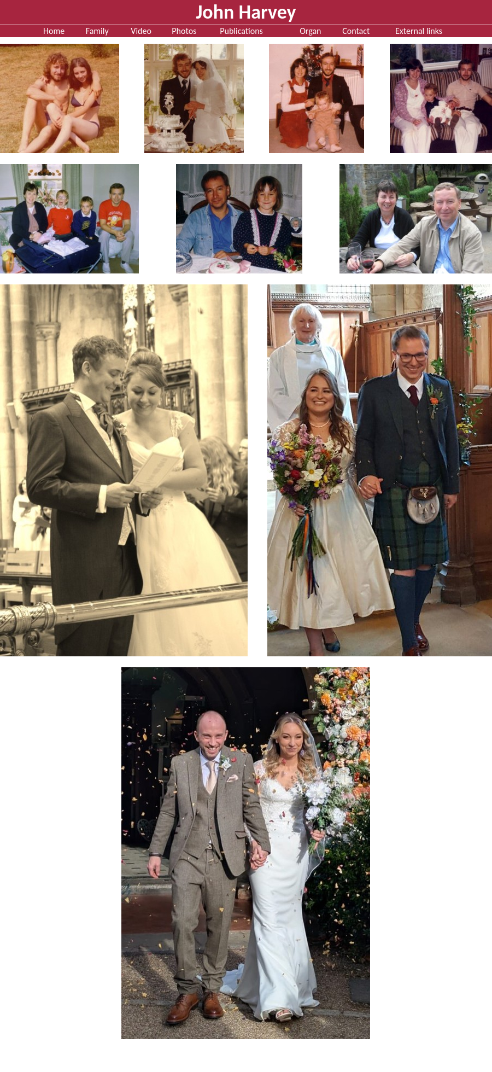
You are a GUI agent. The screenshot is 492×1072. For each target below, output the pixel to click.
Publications (241, 31)
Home (54, 31)
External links (418, 31)
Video (141, 31)
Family (97, 31)
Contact (356, 31)
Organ (310, 31)
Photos (184, 31)
